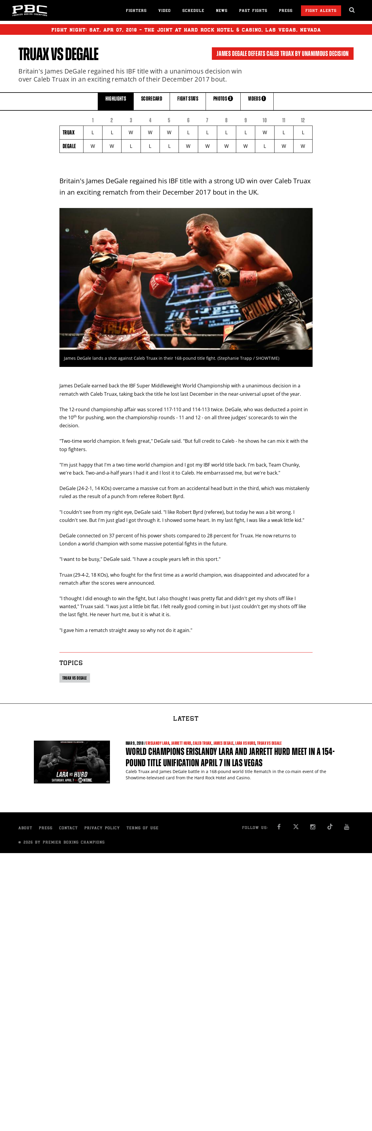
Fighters (136, 11)
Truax (33, 54)
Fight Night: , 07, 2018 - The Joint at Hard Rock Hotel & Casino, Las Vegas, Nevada (186, 29)
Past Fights (253, 11)
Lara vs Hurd (245, 743)
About (25, 828)
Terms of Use (143, 828)
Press (286, 11)
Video (164, 11)
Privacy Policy (102, 828)
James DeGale (223, 743)
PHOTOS (223, 101)
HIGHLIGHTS (115, 101)
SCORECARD (151, 101)
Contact (68, 828)
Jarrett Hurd (181, 743)
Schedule (193, 11)
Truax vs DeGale (74, 678)
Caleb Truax (202, 743)
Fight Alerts (321, 11)
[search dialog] (352, 10)
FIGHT (187, 101)
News (222, 11)
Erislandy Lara (157, 743)
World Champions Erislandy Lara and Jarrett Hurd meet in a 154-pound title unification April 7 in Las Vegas (230, 757)
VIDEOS (257, 101)
